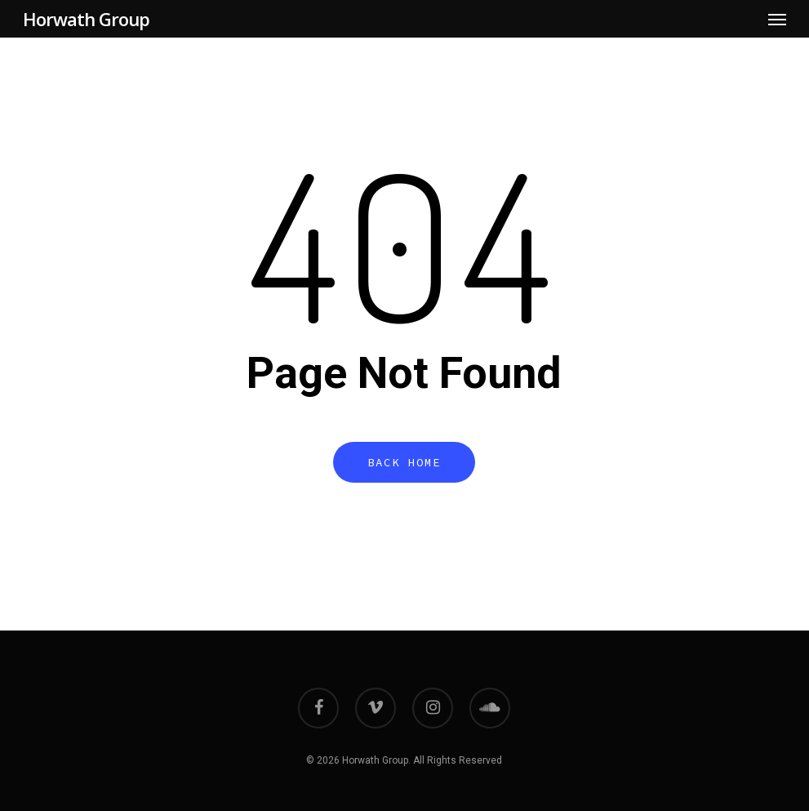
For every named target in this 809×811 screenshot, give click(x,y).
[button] (777, 19)
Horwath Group (86, 19)
